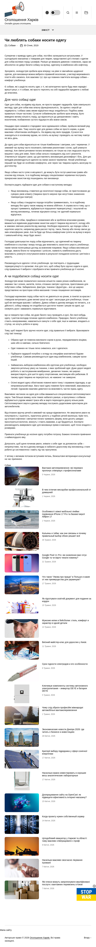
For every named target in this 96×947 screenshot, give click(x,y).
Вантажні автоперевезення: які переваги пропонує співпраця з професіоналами (62, 469)
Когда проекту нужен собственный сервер (63, 816)
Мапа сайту (6, 930)
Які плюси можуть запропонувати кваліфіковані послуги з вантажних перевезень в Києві (66, 883)
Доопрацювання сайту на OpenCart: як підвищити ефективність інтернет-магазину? (64, 796)
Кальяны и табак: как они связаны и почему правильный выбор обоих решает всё (64, 534)
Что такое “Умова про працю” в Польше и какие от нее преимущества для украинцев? (66, 578)
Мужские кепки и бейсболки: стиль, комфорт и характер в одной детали (65, 621)
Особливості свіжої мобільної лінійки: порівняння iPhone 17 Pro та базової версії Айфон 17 (63, 514)
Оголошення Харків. (40, 937)
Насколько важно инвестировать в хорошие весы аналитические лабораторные (64, 774)
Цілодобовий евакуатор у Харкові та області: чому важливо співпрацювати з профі (64, 839)
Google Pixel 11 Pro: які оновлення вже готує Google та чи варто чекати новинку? (64, 556)
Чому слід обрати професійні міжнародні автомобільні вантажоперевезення (62, 708)
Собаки (12, 45)
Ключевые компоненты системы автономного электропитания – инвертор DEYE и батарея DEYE (65, 688)
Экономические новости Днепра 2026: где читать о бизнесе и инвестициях (63, 730)
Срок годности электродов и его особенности (65, 664)
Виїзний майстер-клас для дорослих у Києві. (64, 642)
